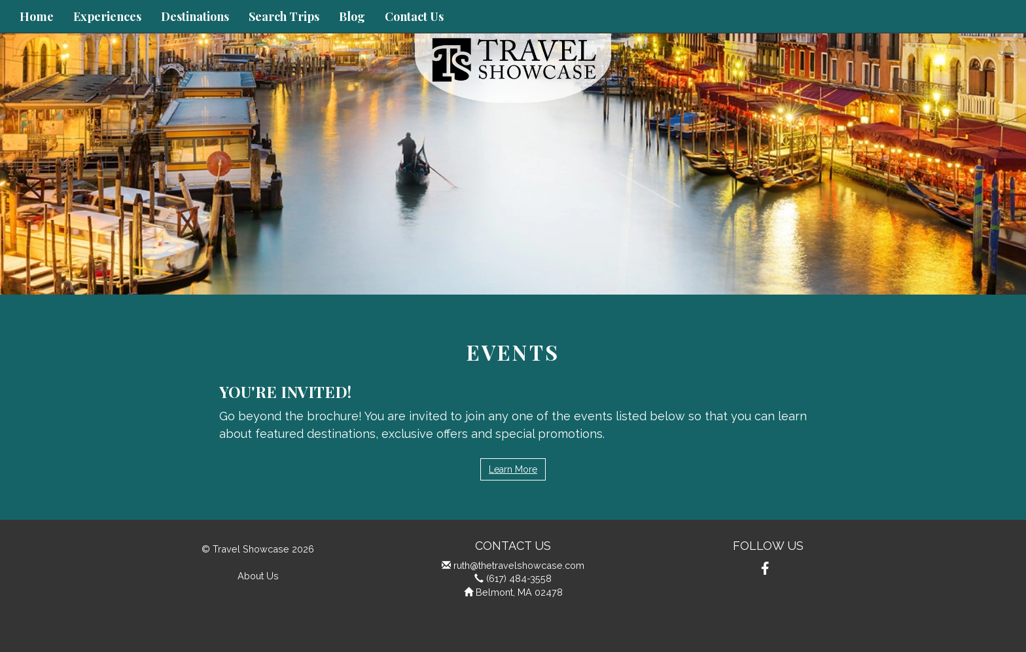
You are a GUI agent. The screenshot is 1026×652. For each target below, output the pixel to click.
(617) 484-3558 (519, 578)
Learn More (513, 469)
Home (37, 16)
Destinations (195, 16)
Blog (352, 16)
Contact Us (414, 16)
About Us (258, 575)
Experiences (107, 16)
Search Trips (284, 16)
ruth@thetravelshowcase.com (518, 565)
